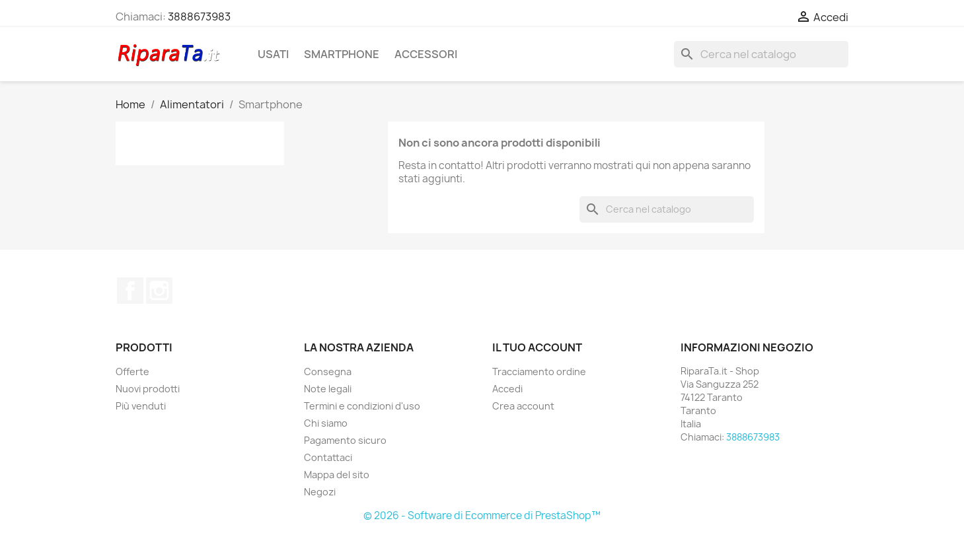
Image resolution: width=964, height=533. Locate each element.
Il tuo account (537, 347)
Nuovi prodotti (148, 388)
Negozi (320, 491)
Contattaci (328, 457)
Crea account (523, 406)
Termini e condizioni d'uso (362, 406)
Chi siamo (326, 423)
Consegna (328, 371)
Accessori (425, 54)
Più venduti (141, 406)
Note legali (328, 388)
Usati (273, 54)
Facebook (130, 290)
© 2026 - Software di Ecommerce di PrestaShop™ (482, 515)
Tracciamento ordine (539, 371)
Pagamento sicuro (345, 440)
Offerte (132, 371)
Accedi (507, 388)
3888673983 (199, 16)
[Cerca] (761, 54)
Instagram (159, 290)
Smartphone (341, 54)
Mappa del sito (336, 474)
